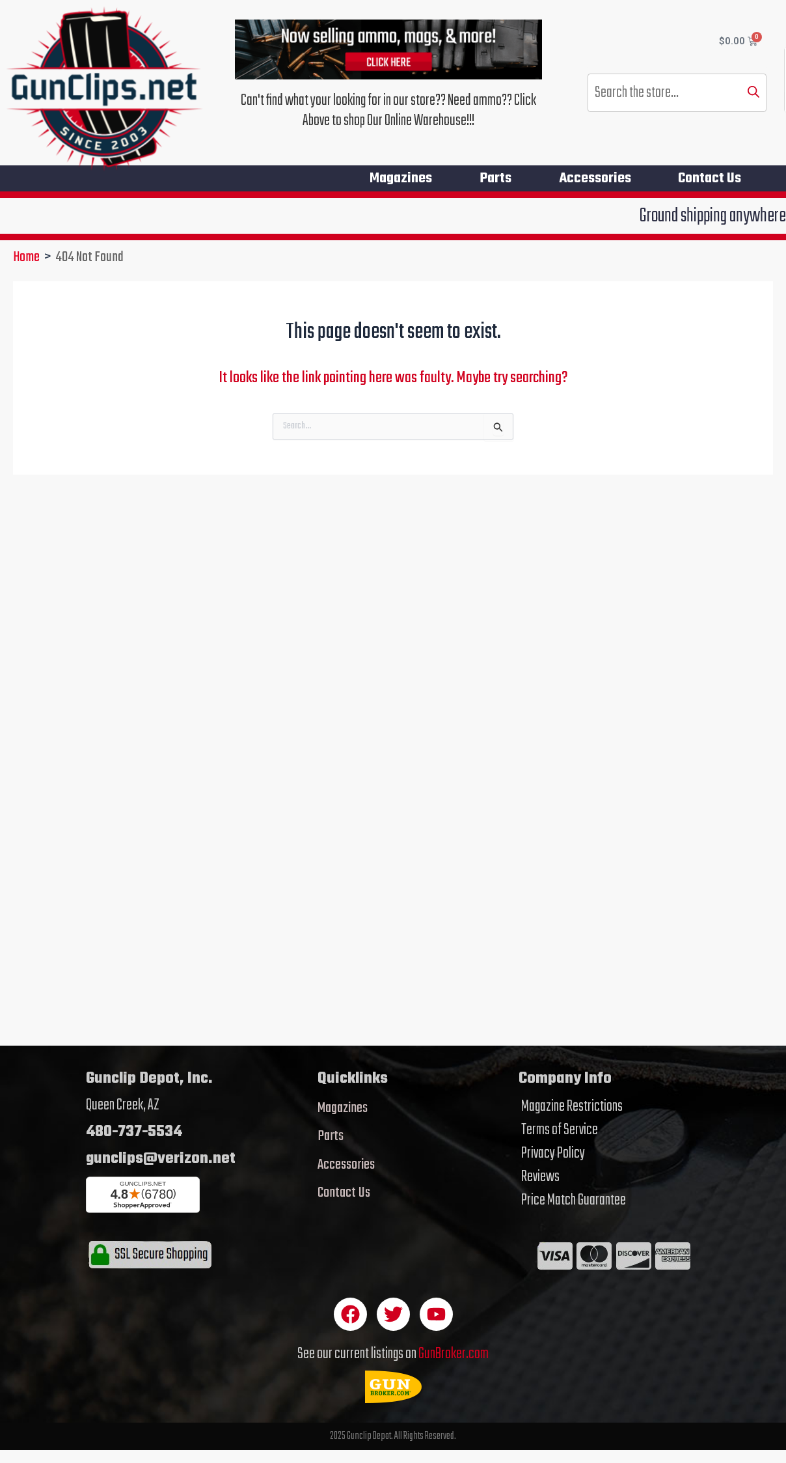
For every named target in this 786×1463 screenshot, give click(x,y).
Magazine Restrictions (572, 1107)
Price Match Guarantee (573, 1200)
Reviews (540, 1177)
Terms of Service (559, 1130)
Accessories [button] (593, 178)
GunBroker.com (453, 1354)
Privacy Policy (553, 1153)
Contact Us (709, 178)
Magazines (397, 178)
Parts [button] (493, 178)
